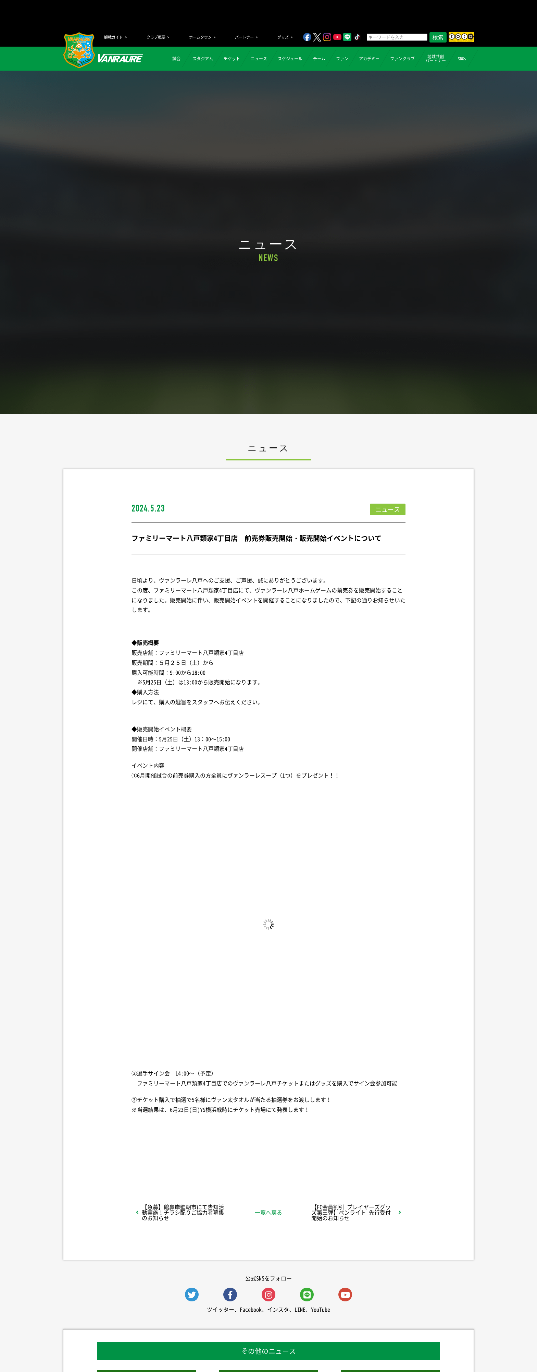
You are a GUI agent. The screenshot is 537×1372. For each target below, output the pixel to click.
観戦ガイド (113, 37)
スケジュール (290, 59)
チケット (232, 59)
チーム (319, 59)
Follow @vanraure (338, 1162)
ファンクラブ (402, 59)
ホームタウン (200, 37)
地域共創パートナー (435, 58)
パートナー (244, 37)
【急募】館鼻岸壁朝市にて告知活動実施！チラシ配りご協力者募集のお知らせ (183, 1212)
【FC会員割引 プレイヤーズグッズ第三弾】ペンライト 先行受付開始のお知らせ (351, 1212)
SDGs (462, 59)
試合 (176, 59)
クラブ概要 (156, 37)
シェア (186, 1162)
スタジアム (202, 59)
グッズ (283, 37)
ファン (342, 59)
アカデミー (369, 59)
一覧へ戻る (268, 1212)
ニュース (259, 59)
